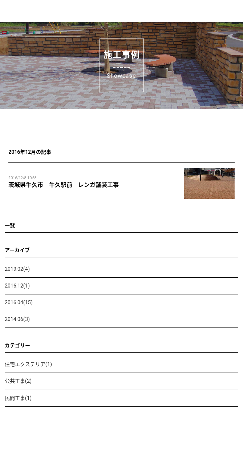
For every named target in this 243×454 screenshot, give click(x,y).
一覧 (10, 225)
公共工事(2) (18, 381)
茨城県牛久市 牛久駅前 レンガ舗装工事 (63, 184)
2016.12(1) (17, 286)
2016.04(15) (19, 302)
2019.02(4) (17, 269)
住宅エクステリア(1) (28, 364)
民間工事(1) (18, 398)
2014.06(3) (17, 319)
